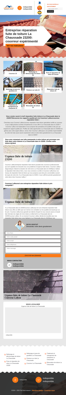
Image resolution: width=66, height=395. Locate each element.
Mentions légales (37, 390)
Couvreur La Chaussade (34, 363)
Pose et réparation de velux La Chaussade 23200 (13, 363)
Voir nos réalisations (15, 46)
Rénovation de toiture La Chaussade (54, 363)
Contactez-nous (49, 390)
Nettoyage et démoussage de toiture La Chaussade (13, 356)
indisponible (27, 7)
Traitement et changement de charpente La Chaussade (51, 356)
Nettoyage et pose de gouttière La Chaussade (34, 354)
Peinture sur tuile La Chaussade (33, 359)
